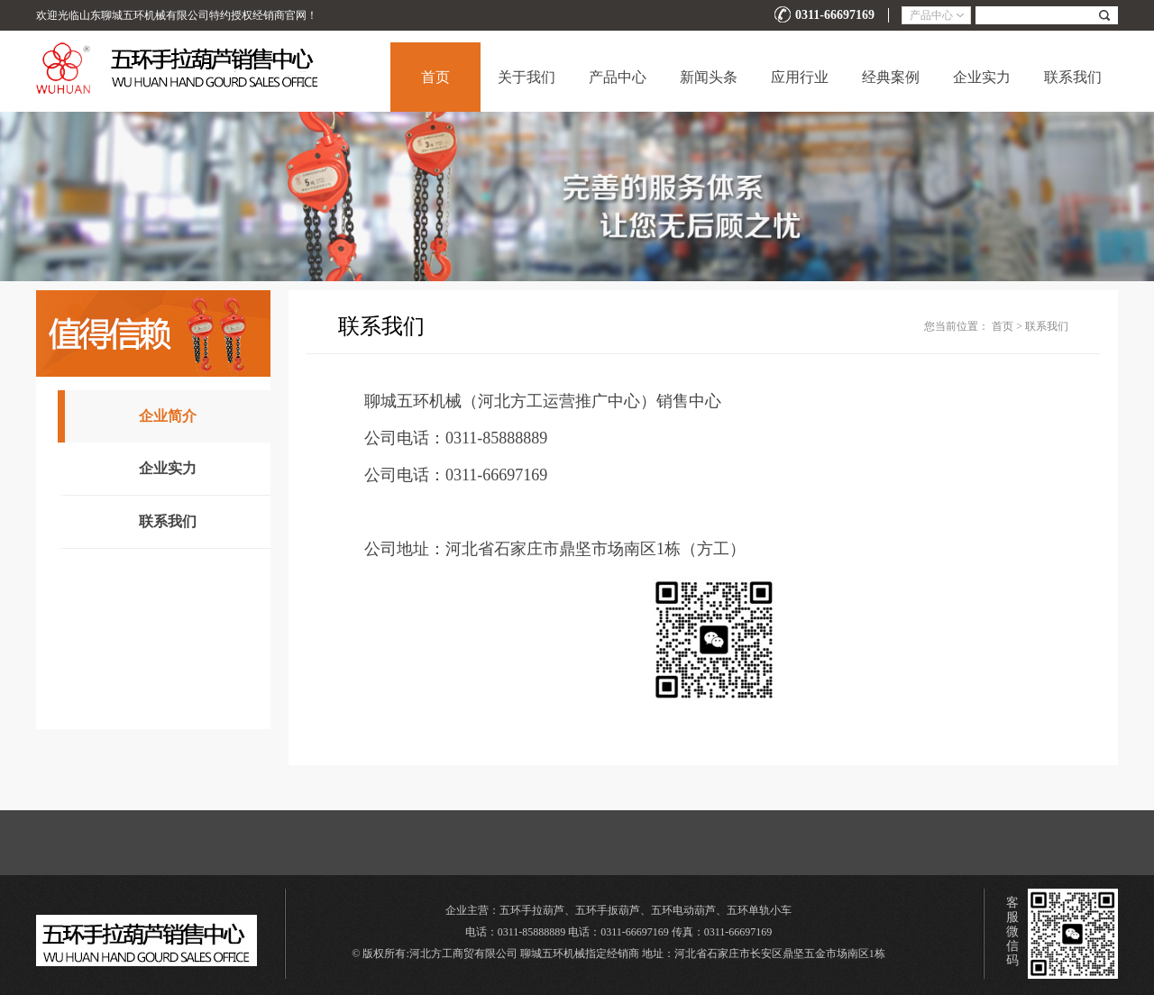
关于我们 (526, 77)
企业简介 (168, 416)
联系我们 (1073, 77)
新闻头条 (708, 77)
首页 (435, 77)
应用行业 (800, 77)
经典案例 (891, 77)
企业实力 (982, 77)
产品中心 (617, 77)
